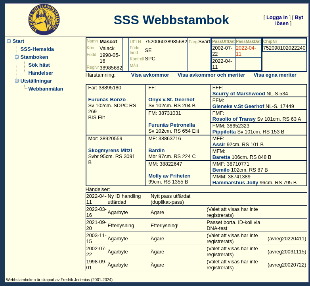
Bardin (156, 150)
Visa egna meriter (275, 75)
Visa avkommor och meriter (211, 75)
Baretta (221, 157)
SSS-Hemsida (37, 49)
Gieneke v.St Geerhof (238, 106)
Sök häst (39, 65)
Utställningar (36, 81)
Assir (219, 144)
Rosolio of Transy (234, 119)
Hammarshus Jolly (235, 183)
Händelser (41, 73)
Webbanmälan (46, 89)
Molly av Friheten (169, 176)
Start (19, 41)
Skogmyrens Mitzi (110, 150)
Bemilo (221, 170)
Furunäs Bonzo (107, 99)
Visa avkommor (150, 75)
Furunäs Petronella (171, 125)
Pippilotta (224, 132)
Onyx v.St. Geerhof (171, 99)
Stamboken (34, 57)
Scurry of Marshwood (238, 94)
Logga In (277, 17)
